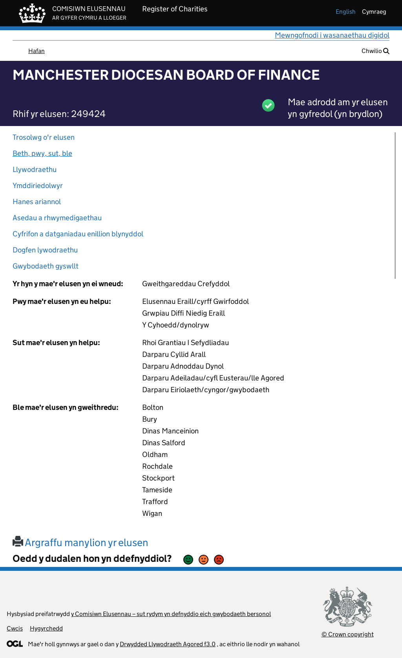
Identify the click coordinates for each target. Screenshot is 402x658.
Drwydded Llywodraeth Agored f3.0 (168, 644)
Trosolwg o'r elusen (44, 137)
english (346, 11)
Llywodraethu (35, 169)
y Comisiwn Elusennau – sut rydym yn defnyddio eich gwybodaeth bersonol (171, 614)
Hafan (36, 51)
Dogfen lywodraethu (45, 249)
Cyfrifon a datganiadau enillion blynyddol (78, 233)
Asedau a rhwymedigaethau (57, 217)
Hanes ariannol (37, 201)
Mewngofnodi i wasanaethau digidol (332, 35)
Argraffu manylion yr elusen (80, 542)
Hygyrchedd (46, 628)
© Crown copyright (348, 634)
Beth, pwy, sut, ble (42, 153)
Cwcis (15, 628)
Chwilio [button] (375, 51)
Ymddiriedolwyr (38, 185)
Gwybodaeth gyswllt (46, 266)
